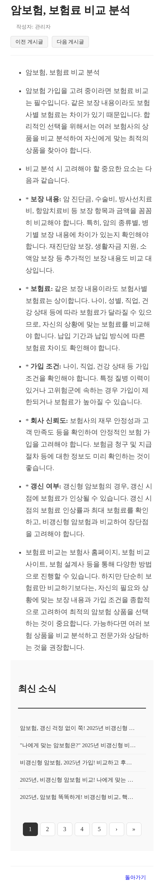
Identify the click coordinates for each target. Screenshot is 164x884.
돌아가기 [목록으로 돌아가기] (135, 877)
